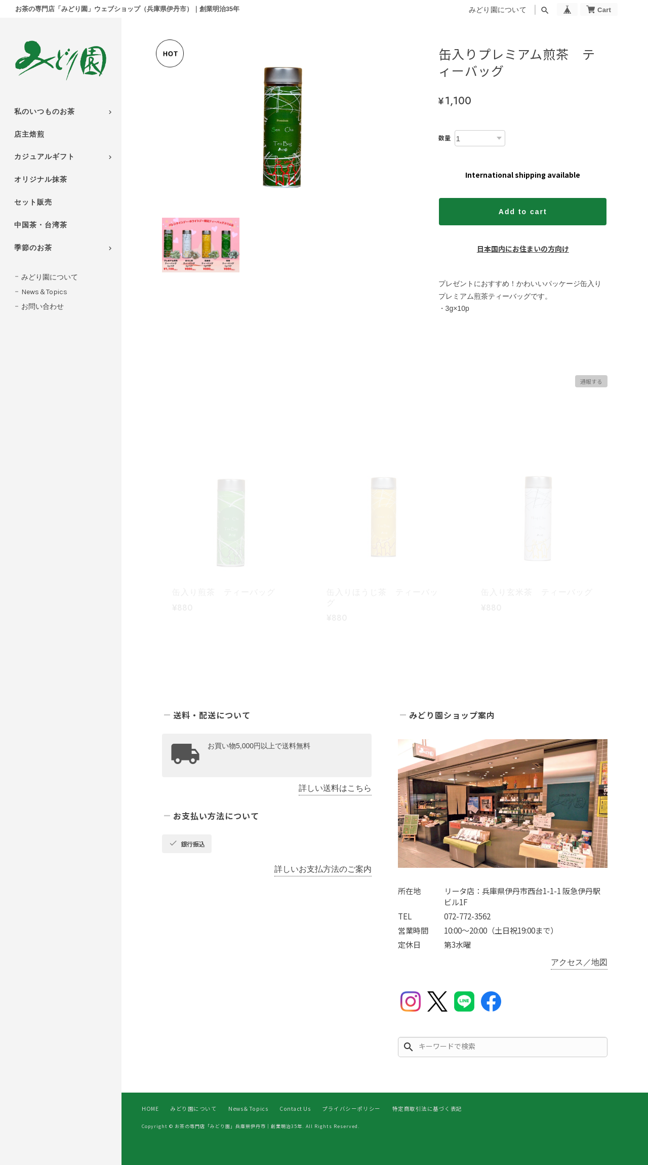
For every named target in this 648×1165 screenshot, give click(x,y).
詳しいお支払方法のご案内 (323, 869)
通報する (591, 381)
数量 (444, 137)
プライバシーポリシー (351, 1108)
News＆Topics (44, 292)
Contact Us (294, 1108)
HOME (150, 1108)
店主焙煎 (29, 134)
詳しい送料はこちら (335, 788)
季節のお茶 (33, 248)
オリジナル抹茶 (40, 179)
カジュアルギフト (44, 156)
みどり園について (497, 10)
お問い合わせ (42, 306)
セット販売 (33, 202)
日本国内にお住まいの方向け (523, 249)
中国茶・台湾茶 (40, 225)
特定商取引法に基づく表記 (427, 1108)
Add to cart (523, 212)
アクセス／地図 (579, 962)
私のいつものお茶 (44, 111)
